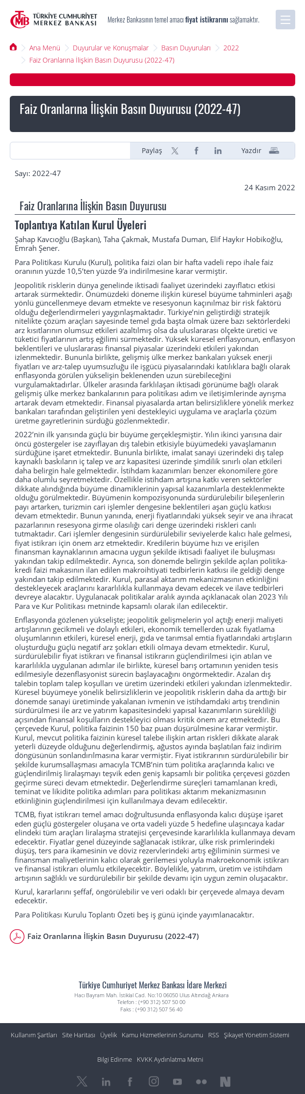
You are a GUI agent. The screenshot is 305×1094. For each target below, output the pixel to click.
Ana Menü (44, 47)
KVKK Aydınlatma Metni (170, 1059)
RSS (213, 1035)
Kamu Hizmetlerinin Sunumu (162, 1035)
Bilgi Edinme (114, 1059)
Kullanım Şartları (34, 1035)
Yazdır (251, 150)
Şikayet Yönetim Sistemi (256, 1035)
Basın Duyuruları (186, 47)
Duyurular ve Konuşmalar (111, 47)
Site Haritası (78, 1035)
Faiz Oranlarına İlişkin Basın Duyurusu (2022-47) (101, 60)
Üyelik (108, 1035)
